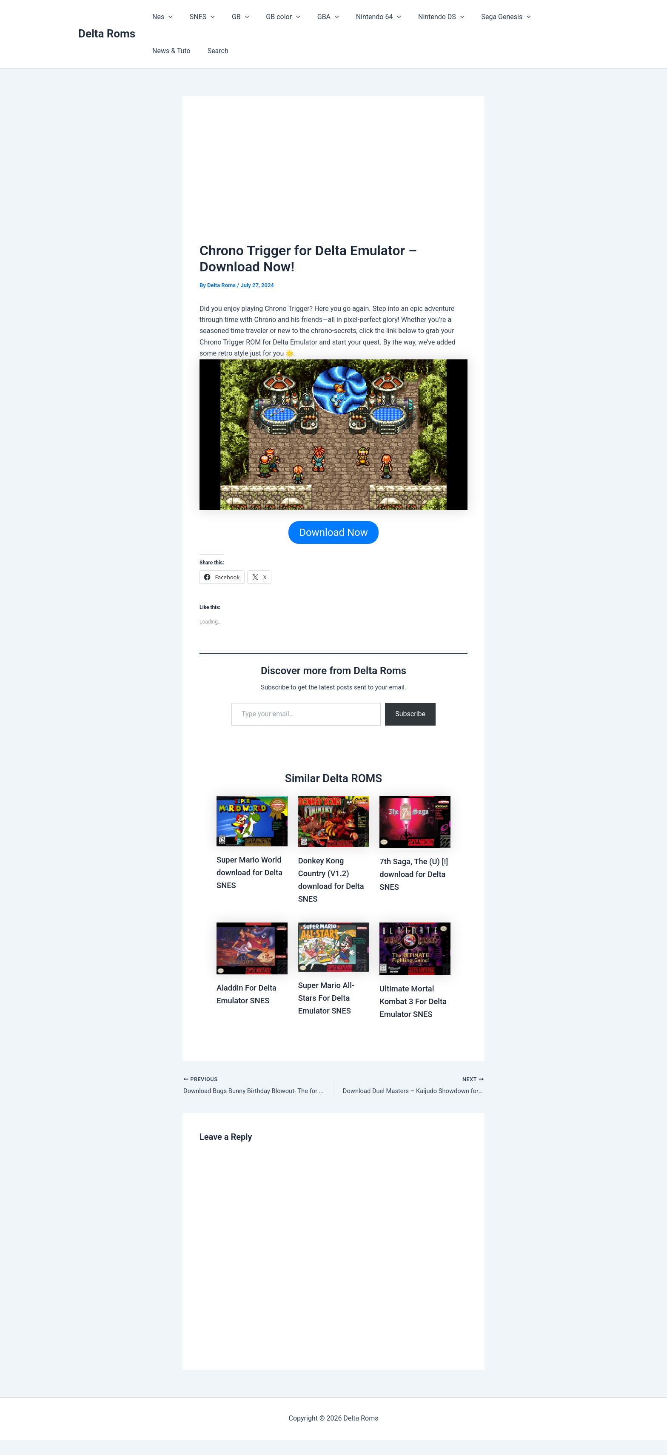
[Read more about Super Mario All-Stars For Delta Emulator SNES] (333, 947)
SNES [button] (197, 17)
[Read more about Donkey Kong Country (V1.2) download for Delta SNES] (333, 822)
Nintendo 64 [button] (359, 17)
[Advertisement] (333, 176)
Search (161, 51)
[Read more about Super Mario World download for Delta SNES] (252, 821)
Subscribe (410, 715)
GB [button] (231, 17)
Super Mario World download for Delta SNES (252, 873)
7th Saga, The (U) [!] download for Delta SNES (412, 875)
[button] (166, 17)
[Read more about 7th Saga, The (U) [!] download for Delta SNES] (414, 822)
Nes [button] (161, 17)
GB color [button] (271, 17)
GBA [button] (313, 17)
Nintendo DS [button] (419, 17)
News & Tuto (538, 17)
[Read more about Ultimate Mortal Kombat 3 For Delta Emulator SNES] (414, 949)
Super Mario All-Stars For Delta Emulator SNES (328, 999)
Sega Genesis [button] (480, 17)
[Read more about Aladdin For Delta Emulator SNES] (252, 949)
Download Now (333, 533)
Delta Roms (106, 33)
